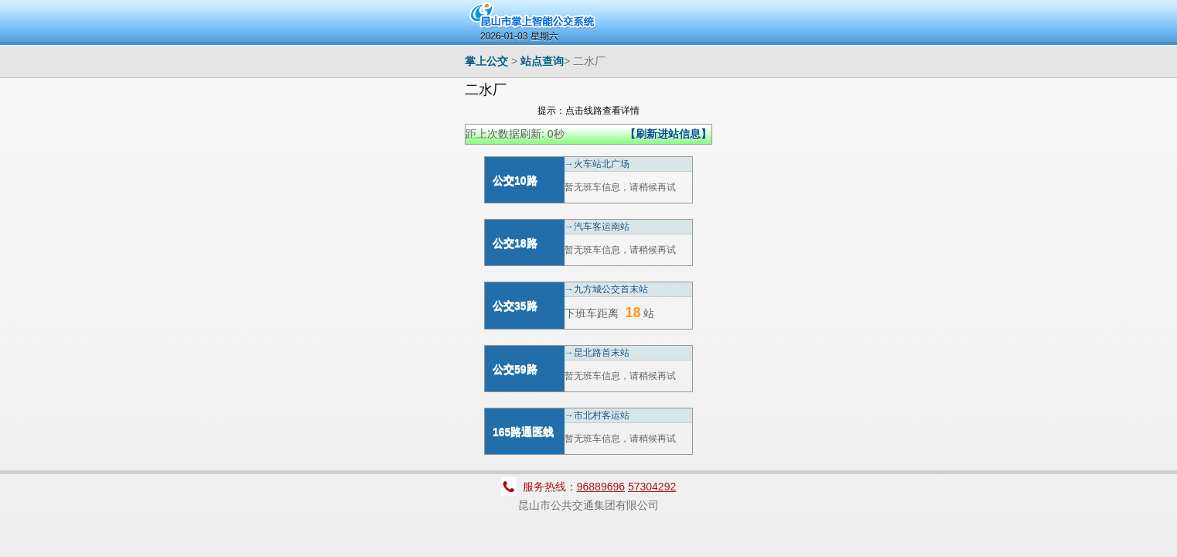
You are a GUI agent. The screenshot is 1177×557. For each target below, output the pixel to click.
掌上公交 (486, 61)
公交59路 (515, 369)
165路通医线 (523, 431)
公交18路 (515, 243)
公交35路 (515, 305)
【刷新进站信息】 (668, 134)
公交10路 (515, 180)
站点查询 (542, 61)
